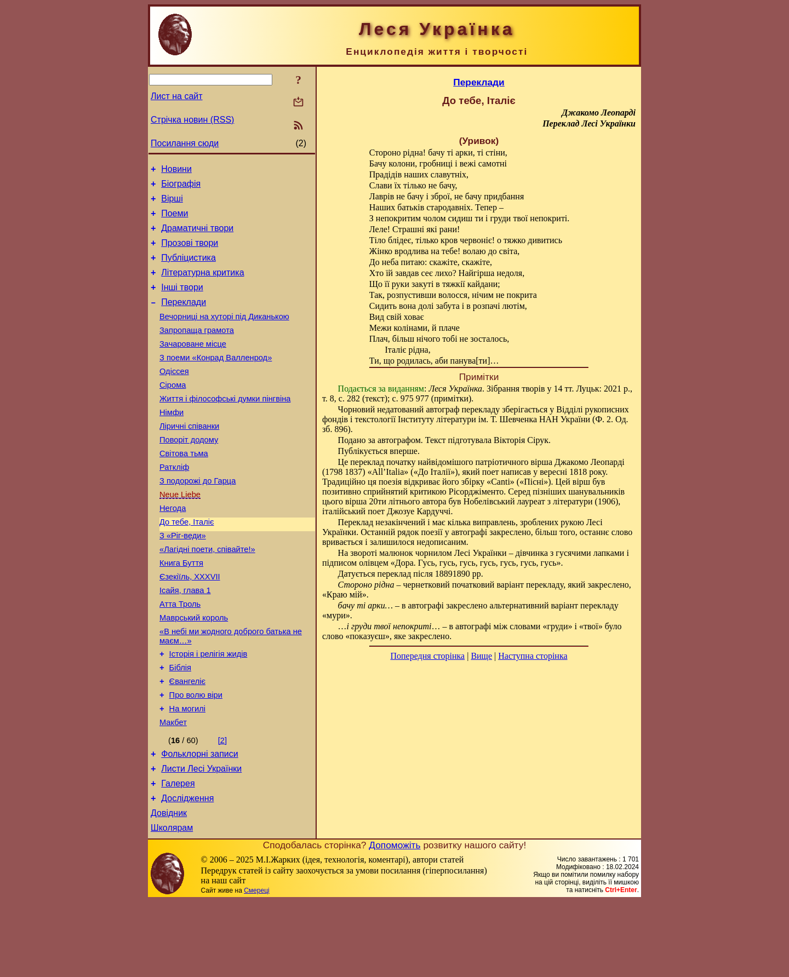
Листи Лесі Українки (201, 837)
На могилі (187, 772)
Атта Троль (180, 656)
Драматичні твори (197, 236)
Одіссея (174, 396)
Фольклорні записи (199, 821)
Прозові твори (189, 252)
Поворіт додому (188, 472)
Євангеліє (187, 742)
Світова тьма (183, 488)
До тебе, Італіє (186, 564)
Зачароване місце (192, 365)
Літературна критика (202, 285)
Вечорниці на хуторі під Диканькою (224, 334)
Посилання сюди (185, 143)
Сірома (172, 411)
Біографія (181, 187)
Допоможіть (394, 920)
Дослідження (187, 870)
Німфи (171, 442)
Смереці (256, 966)
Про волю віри (195, 757)
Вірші (172, 203)
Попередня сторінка (427, 655)
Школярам (172, 903)
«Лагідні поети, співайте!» (207, 595)
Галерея (178, 854)
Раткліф (174, 503)
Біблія (180, 726)
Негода (172, 549)
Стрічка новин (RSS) (192, 119)
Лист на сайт (177, 96)
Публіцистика (188, 269)
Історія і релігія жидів (208, 711)
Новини (176, 170)
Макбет (173, 788)
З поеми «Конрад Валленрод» (215, 380)
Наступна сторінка (532, 655)
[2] (222, 806)
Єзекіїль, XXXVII (189, 626)
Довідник (169, 887)
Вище (481, 655)
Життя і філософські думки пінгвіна (224, 426)
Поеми (174, 220)
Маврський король (193, 672)
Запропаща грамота (196, 350)
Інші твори (182, 302)
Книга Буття (181, 610)
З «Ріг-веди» (182, 580)
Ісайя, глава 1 (185, 641)
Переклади (183, 318)
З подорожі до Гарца (197, 518)
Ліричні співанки (189, 457)
